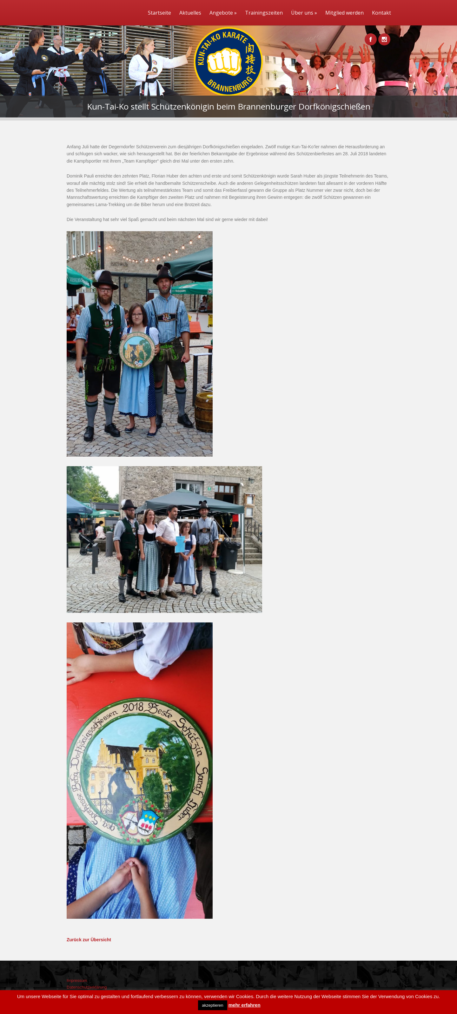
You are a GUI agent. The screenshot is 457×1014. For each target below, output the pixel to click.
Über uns (304, 12)
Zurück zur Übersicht (89, 939)
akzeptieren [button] (212, 1005)
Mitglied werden (344, 12)
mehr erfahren (244, 1005)
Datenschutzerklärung (87, 987)
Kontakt (381, 12)
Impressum (77, 980)
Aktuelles (190, 12)
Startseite (159, 12)
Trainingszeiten (264, 12)
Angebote (223, 12)
